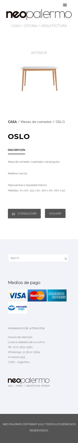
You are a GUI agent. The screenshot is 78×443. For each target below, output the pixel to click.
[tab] (16, 151)
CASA (15, 26)
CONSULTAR (24, 213)
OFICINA (30, 26)
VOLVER (55, 213)
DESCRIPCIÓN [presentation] (16, 149)
